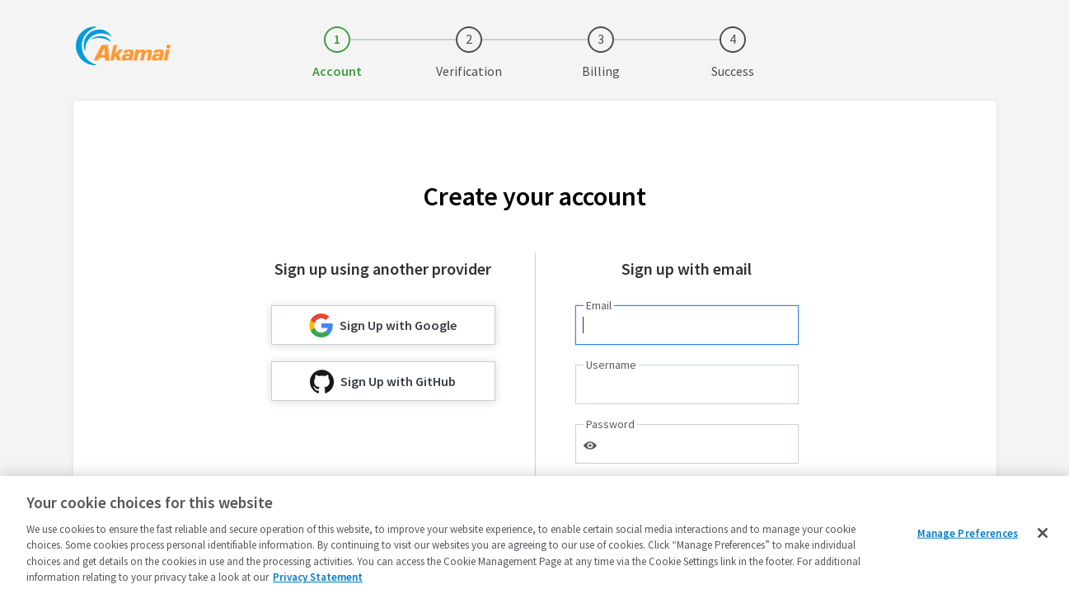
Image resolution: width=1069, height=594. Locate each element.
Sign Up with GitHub (383, 382)
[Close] (1042, 533)
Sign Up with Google (383, 325)
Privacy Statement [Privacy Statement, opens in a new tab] (318, 577)
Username (611, 364)
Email (599, 305)
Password (610, 424)
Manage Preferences (967, 533)
